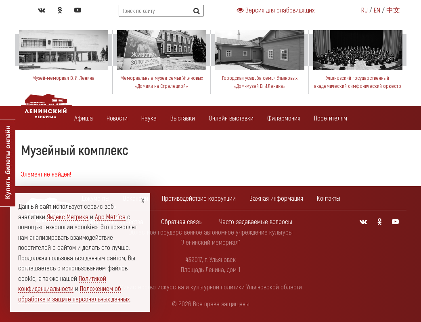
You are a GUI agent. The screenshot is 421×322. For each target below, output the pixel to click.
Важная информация (276, 198)
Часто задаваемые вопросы (255, 221)
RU (364, 10)
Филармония (283, 118)
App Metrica (110, 216)
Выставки (182, 118)
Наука (149, 118)
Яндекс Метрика (67, 216)
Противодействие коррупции (199, 198)
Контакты (328, 198)
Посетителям (330, 118)
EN (377, 10)
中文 (393, 10)
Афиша (83, 118)
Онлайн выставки (231, 118)
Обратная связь (181, 221)
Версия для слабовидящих (275, 10)
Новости (117, 118)
